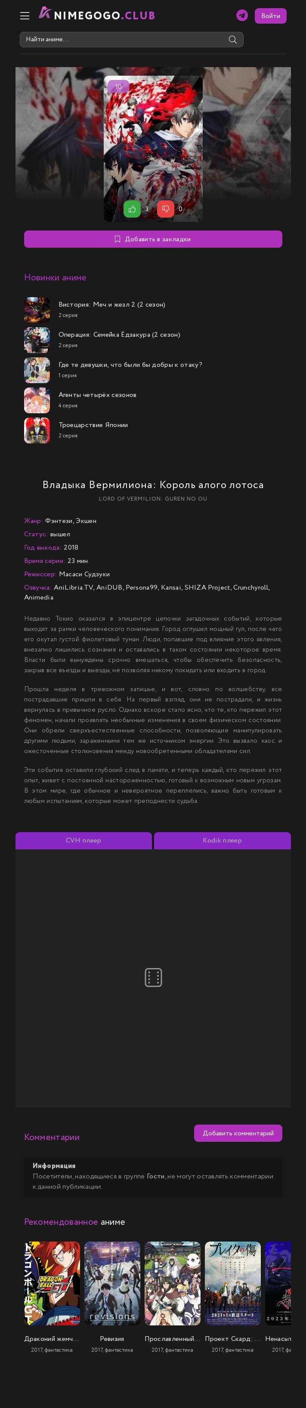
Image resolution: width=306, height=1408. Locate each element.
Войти (270, 16)
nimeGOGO (105, 16)
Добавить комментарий (238, 1133)
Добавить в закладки (153, 239)
